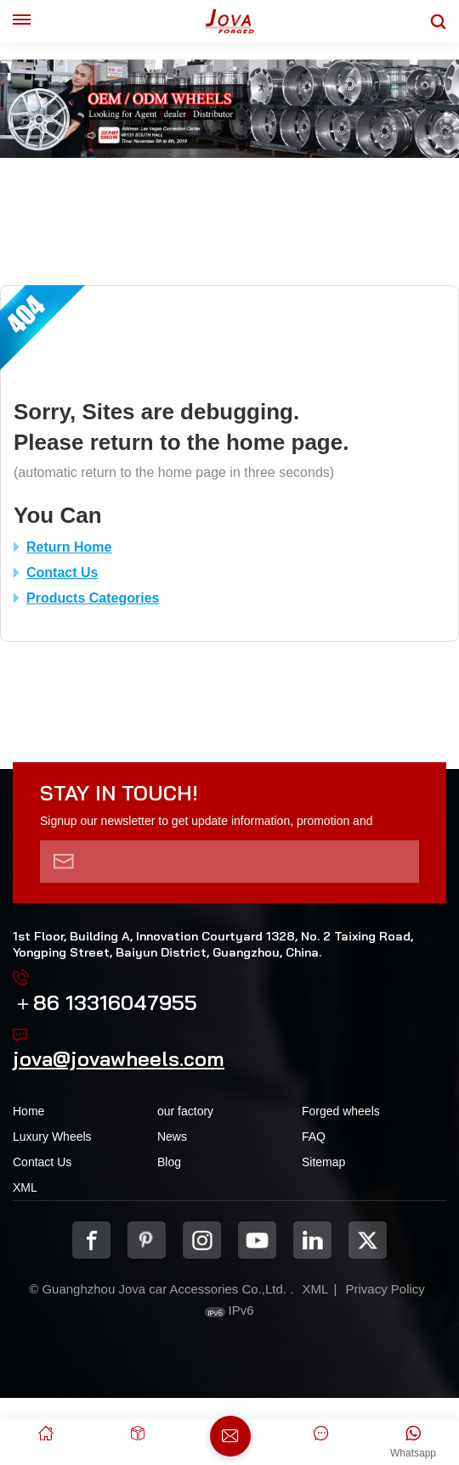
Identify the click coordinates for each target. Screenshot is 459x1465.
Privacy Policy (384, 1289)
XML (25, 1187)
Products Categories (92, 598)
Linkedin (312, 1240)
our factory (185, 1111)
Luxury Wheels (52, 1136)
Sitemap (323, 1162)
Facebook (91, 1240)
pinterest (147, 1240)
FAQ (314, 1136)
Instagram (202, 1240)
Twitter (367, 1240)
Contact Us (62, 572)
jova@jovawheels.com (118, 1058)
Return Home (68, 547)
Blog (169, 1162)
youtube (257, 1240)
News (172, 1136)
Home (28, 1111)
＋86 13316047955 (105, 1002)
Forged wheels (341, 1111)
